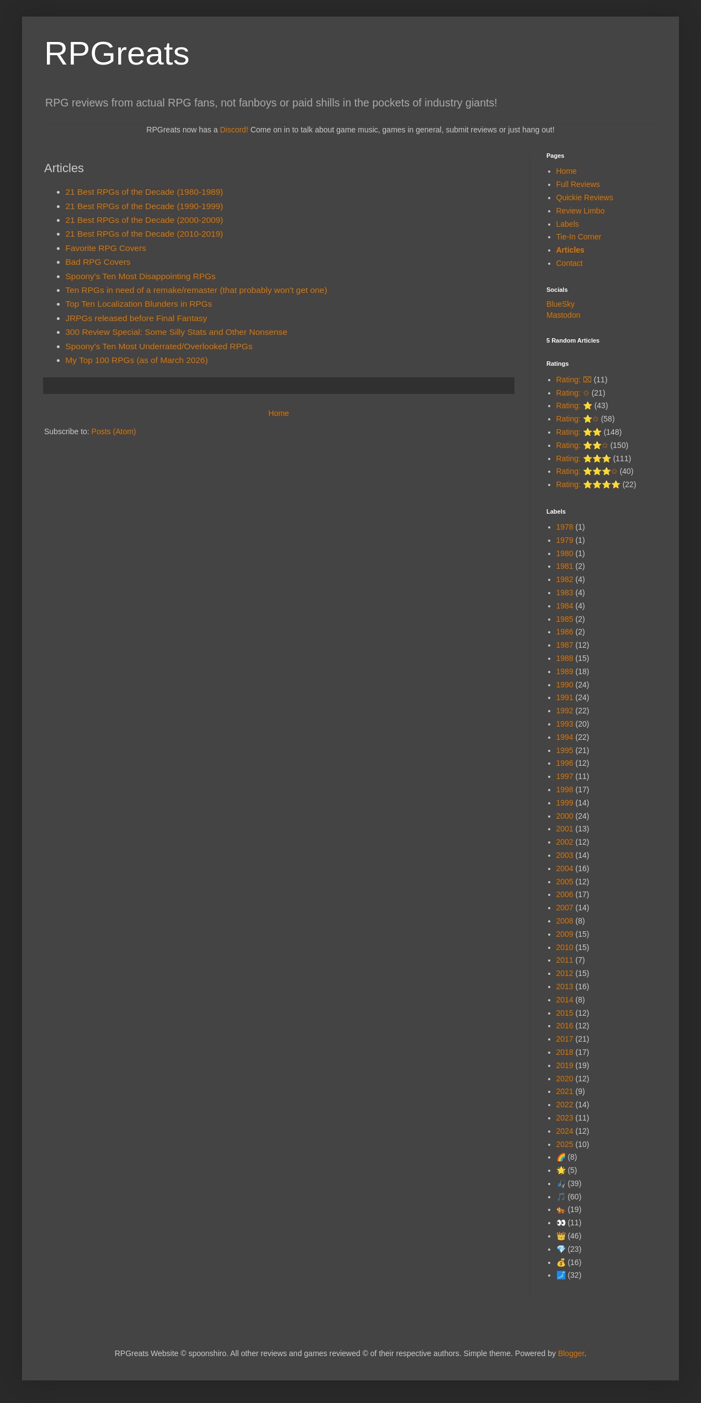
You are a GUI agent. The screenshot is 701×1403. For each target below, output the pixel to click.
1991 (564, 697)
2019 (564, 1065)
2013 (564, 986)
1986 (564, 631)
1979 (564, 540)
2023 (564, 1117)
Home (278, 413)
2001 (564, 828)
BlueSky (560, 304)
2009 (564, 934)
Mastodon (563, 315)
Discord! (234, 129)
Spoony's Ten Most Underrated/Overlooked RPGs (159, 346)
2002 (564, 841)
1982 (564, 579)
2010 (564, 947)
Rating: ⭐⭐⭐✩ (587, 471)
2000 (564, 816)
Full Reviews (578, 184)
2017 (564, 1038)
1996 (564, 763)
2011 (564, 960)
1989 (564, 671)
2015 (564, 1013)
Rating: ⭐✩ (577, 418)
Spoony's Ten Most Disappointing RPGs (141, 276)
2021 (564, 1091)
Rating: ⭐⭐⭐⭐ (588, 484)
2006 (564, 894)
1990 (564, 684)
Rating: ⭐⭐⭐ (583, 458)
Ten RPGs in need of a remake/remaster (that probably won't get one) (196, 290)
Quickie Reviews (584, 197)
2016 (564, 1025)
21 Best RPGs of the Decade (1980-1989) (145, 191)
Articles (570, 250)
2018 (564, 1052)
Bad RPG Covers (98, 261)
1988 (564, 658)
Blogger (571, 1353)
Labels (567, 224)
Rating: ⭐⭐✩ (582, 445)
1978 (564, 526)
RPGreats (116, 53)
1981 (564, 566)
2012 (564, 973)
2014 (564, 999)
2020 (564, 1078)
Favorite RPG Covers (106, 248)
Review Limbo (580, 210)
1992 (564, 710)
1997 (564, 776)
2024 (564, 1131)
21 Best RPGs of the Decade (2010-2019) (145, 233)
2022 (564, 1104)
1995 (564, 750)
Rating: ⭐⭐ (579, 432)
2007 (564, 907)
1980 (564, 553)
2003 (564, 855)
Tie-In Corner (579, 236)
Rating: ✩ (573, 392)
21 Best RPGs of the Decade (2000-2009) (145, 220)
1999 (564, 802)
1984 (564, 605)
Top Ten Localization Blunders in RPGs (139, 303)
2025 (564, 1144)
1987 (564, 645)
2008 (564, 920)
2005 (564, 881)
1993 (564, 723)
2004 (564, 868)
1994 (564, 737)
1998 (564, 789)
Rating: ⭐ (574, 405)
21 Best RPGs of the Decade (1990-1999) (145, 206)
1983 (564, 592)
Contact (569, 263)
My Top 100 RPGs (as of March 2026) (137, 360)
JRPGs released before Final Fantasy (137, 318)
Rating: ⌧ (574, 379)
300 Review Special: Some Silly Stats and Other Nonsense (177, 332)
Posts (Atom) (114, 431)
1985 (564, 619)
